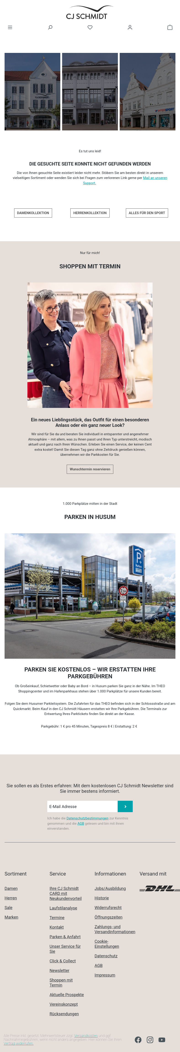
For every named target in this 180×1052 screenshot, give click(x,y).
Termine (57, 917)
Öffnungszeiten (108, 917)
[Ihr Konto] (129, 27)
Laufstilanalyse (63, 908)
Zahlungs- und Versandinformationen (115, 929)
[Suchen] (50, 27)
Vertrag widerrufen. (19, 1043)
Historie (102, 898)
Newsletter (59, 970)
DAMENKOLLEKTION (33, 213)
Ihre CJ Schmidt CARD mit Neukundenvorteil (66, 893)
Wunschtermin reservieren (90, 469)
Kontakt (57, 927)
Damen (11, 888)
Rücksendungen (64, 1013)
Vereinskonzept (64, 1004)
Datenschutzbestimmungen (87, 818)
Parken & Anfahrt (65, 936)
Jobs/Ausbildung (110, 888)
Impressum (105, 975)
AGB (80, 823)
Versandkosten (86, 1036)
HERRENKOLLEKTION (90, 213)
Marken (11, 917)
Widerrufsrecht (108, 907)
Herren (11, 898)
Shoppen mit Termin (61, 982)
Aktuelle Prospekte (67, 994)
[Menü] (10, 27)
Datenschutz (106, 956)
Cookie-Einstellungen (107, 944)
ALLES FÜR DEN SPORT (147, 213)
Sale (8, 907)
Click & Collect (63, 961)
